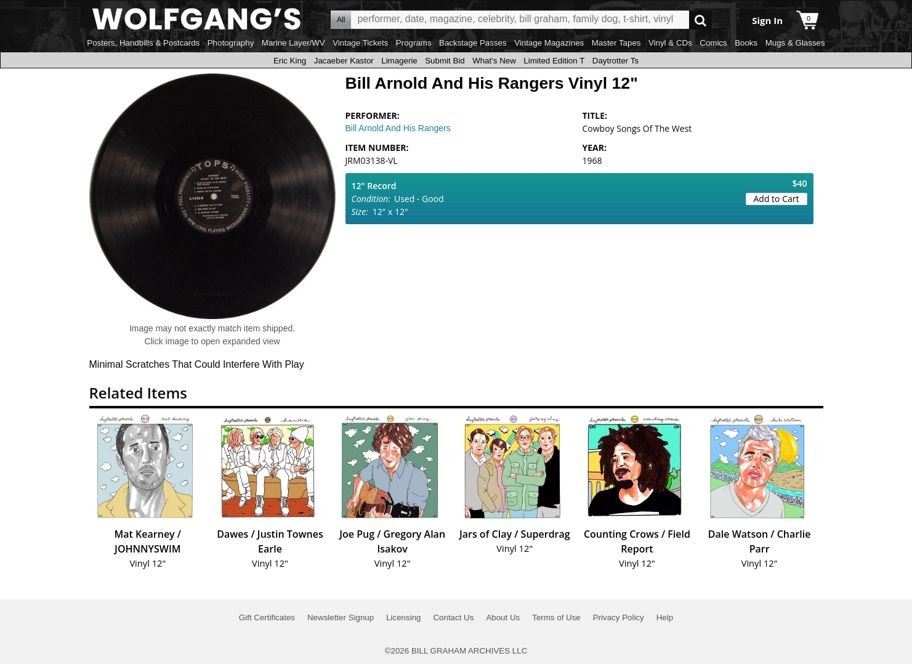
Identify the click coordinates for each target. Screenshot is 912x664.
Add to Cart (776, 198)
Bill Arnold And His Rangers (398, 128)
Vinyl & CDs (670, 42)
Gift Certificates (267, 617)
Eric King (289, 60)
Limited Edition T (553, 60)
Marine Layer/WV (293, 42)
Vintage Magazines (549, 42)
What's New (494, 60)
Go (700, 20)
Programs (414, 42)
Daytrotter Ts (615, 60)
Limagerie (399, 60)
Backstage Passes (473, 42)
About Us (503, 617)
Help (664, 617)
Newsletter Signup (340, 617)
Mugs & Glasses (795, 42)
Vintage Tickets (360, 42)
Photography (231, 42)
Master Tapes (616, 42)
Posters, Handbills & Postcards (143, 42)
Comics (713, 42)
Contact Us (453, 617)
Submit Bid (444, 60)
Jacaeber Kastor (344, 60)
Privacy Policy (618, 617)
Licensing (403, 617)
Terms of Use (556, 617)
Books (746, 42)
